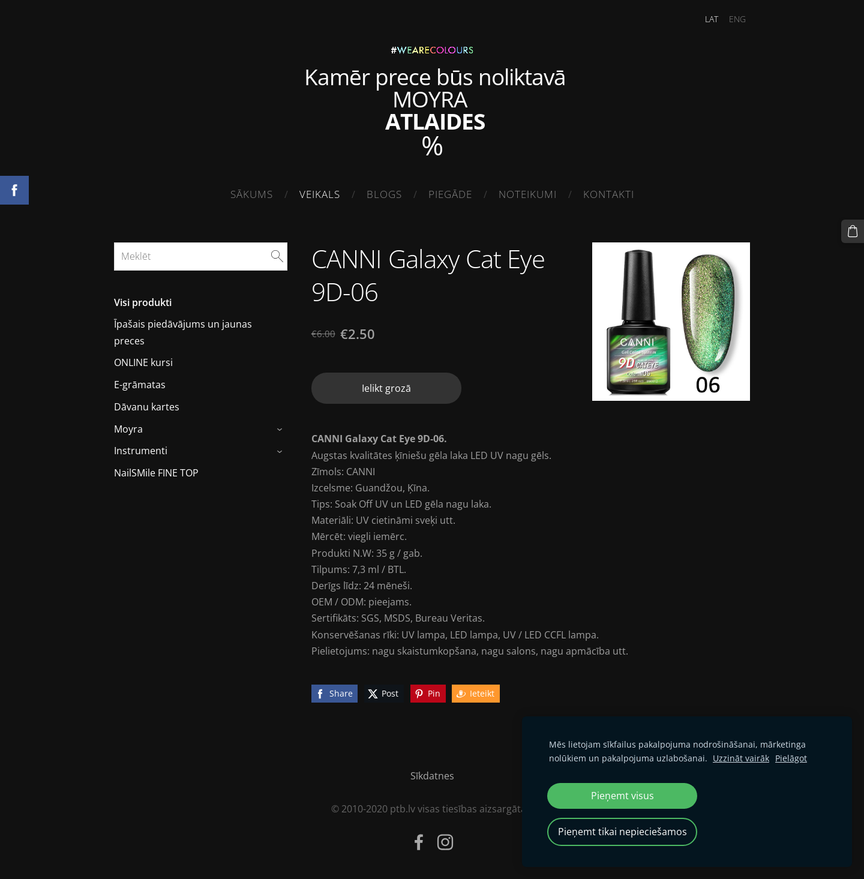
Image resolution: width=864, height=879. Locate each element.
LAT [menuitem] (711, 19)
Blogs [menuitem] (384, 194)
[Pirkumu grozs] (852, 231)
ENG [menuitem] (737, 19)
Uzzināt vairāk (741, 758)
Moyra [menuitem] (128, 429)
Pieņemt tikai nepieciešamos (622, 831)
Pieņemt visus (622, 795)
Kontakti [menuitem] (608, 194)
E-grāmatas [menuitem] (140, 384)
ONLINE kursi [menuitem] (143, 362)
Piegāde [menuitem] (450, 194)
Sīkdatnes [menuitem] (432, 775)
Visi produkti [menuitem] (143, 302)
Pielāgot (791, 758)
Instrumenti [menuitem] (140, 450)
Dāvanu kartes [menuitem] (146, 406)
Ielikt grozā (386, 388)
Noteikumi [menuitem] (528, 194)
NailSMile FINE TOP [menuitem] (156, 472)
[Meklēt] (200, 256)
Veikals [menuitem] (319, 194)
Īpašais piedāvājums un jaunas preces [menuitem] (183, 332)
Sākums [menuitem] (251, 194)
